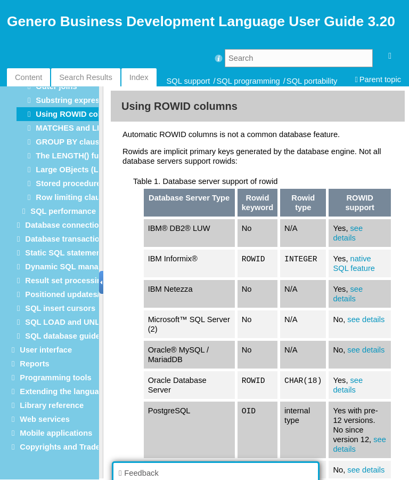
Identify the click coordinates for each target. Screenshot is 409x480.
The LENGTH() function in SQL (92, 155)
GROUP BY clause (69, 142)
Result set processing (65, 280)
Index (139, 77)
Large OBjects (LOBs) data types (97, 169)
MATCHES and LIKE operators (92, 128)
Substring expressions (78, 100)
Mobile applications (56, 433)
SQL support (188, 81)
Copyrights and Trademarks (71, 447)
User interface (46, 350)
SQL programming (248, 81)
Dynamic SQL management (75, 266)
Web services (44, 419)
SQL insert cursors (60, 308)
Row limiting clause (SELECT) (91, 197)
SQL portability (312, 81)
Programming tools (55, 377)
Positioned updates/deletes (75, 294)
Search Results (85, 77)
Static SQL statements (66, 253)
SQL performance (63, 211)
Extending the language (64, 391)
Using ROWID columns (78, 114)
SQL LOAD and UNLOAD (71, 322)
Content (28, 77)
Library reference (52, 405)
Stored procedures (70, 183)
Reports (34, 363)
